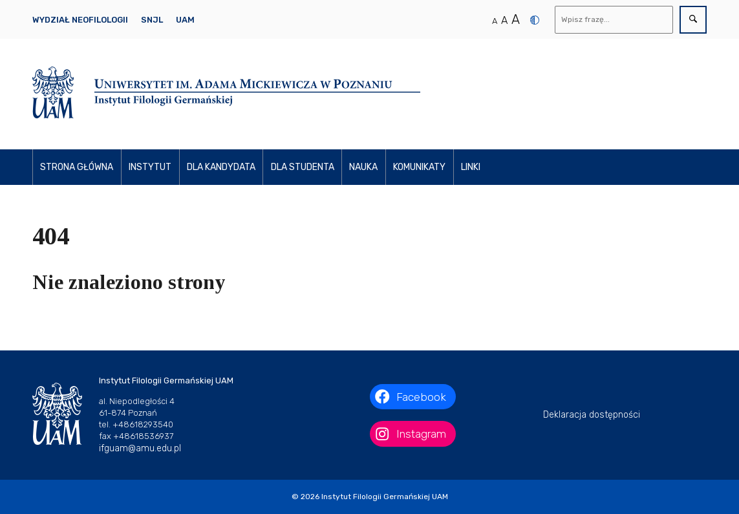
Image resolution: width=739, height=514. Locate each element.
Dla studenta (302, 167)
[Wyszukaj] (614, 19)
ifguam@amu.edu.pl (140, 448)
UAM (185, 20)
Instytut (150, 167)
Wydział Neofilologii (80, 20)
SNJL (152, 20)
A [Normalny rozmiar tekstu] (494, 21)
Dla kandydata (221, 167)
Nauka (363, 167)
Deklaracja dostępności (591, 414)
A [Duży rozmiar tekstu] (515, 19)
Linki (470, 167)
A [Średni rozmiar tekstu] (504, 20)
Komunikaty (419, 167)
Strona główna (76, 167)
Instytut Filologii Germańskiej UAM (384, 496)
